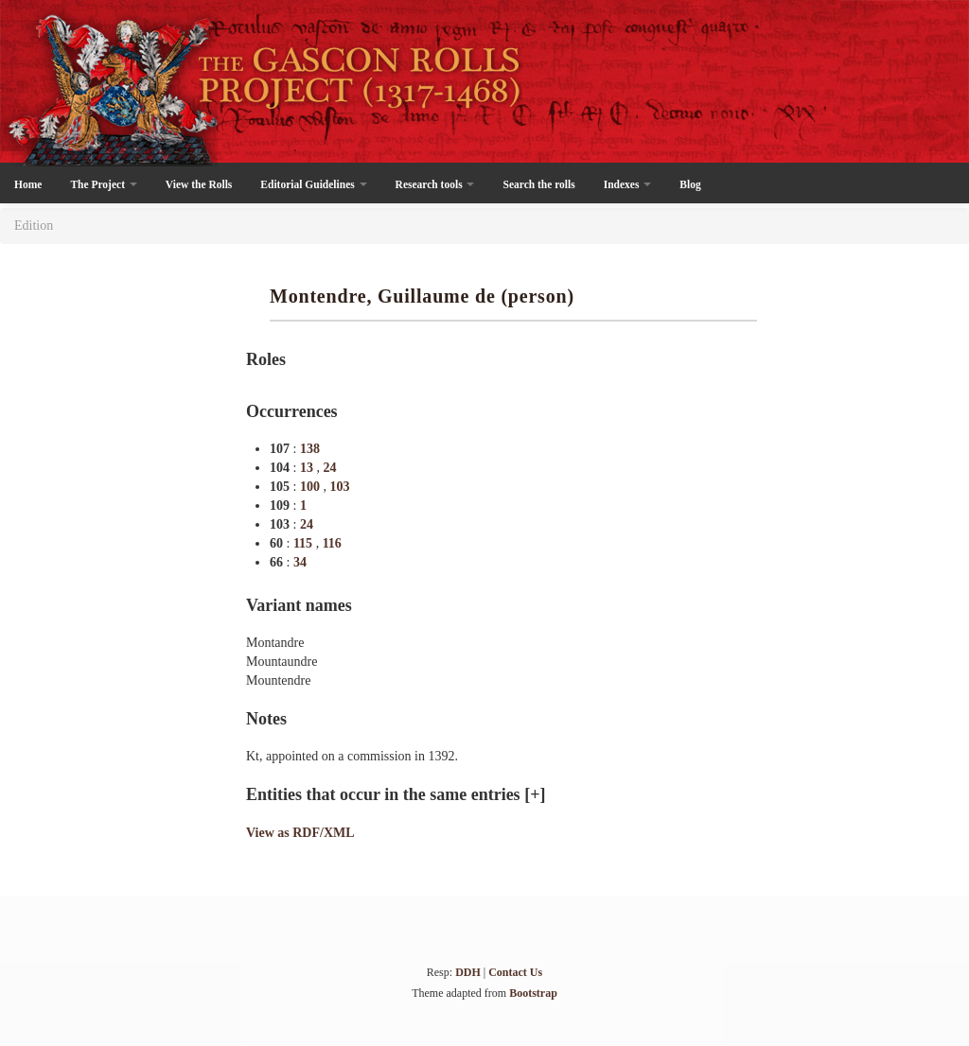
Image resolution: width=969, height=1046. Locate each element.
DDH (468, 972)
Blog (689, 184)
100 (312, 486)
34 (300, 562)
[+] (534, 794)
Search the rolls (538, 184)
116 (332, 543)
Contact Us (515, 972)
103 (339, 486)
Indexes (628, 184)
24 (329, 468)
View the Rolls (199, 184)
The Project (103, 184)
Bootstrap (533, 993)
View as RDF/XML (300, 833)
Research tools (435, 184)
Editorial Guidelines (313, 184)
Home (28, 184)
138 (310, 449)
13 (308, 468)
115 (304, 543)
